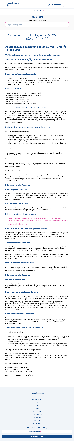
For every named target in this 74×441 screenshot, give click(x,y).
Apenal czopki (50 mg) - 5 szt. (18, 224)
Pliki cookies (37, 417)
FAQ (37, 405)
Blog (37, 408)
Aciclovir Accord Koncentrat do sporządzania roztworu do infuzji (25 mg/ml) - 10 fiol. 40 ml (38, 221)
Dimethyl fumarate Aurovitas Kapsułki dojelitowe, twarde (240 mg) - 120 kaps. (34, 218)
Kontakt (37, 420)
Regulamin (37, 411)
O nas (37, 402)
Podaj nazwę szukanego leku (37, 20)
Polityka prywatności (37, 414)
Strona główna (37, 399)
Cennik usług (37, 423)
